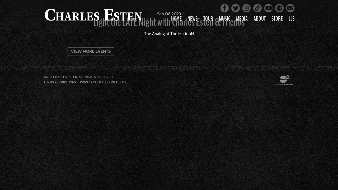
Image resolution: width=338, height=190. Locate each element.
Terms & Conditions (60, 82)
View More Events (91, 51)
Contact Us (116, 82)
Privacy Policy (92, 82)
